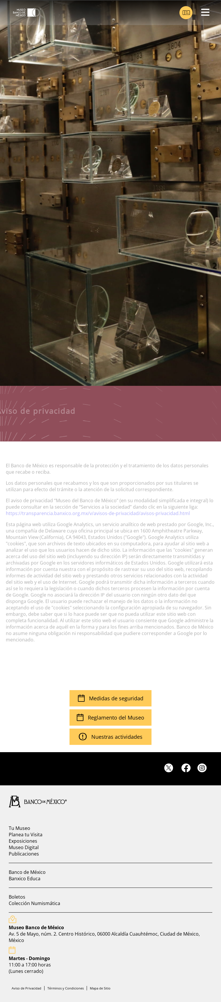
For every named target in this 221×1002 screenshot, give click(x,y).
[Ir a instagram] (204, 768)
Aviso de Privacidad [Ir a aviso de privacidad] (26, 988)
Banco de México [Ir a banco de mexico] (27, 872)
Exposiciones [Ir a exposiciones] (23, 841)
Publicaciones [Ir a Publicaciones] (24, 854)
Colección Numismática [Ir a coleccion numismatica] (34, 903)
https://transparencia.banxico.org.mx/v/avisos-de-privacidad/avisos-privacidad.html (98, 509)
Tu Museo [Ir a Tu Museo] (19, 828)
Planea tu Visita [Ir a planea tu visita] (25, 834)
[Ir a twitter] (172, 768)
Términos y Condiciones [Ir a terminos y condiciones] (65, 988)
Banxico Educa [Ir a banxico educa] (24, 878)
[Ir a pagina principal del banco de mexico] (35, 801)
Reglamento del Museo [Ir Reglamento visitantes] (110, 717)
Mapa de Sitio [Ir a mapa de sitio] (100, 988)
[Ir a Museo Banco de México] (25, 12)
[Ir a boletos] (186, 12)
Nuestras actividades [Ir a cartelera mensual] (110, 737)
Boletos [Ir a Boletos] (17, 897)
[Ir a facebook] (188, 768)
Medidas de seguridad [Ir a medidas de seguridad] (110, 698)
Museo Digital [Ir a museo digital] (24, 847)
